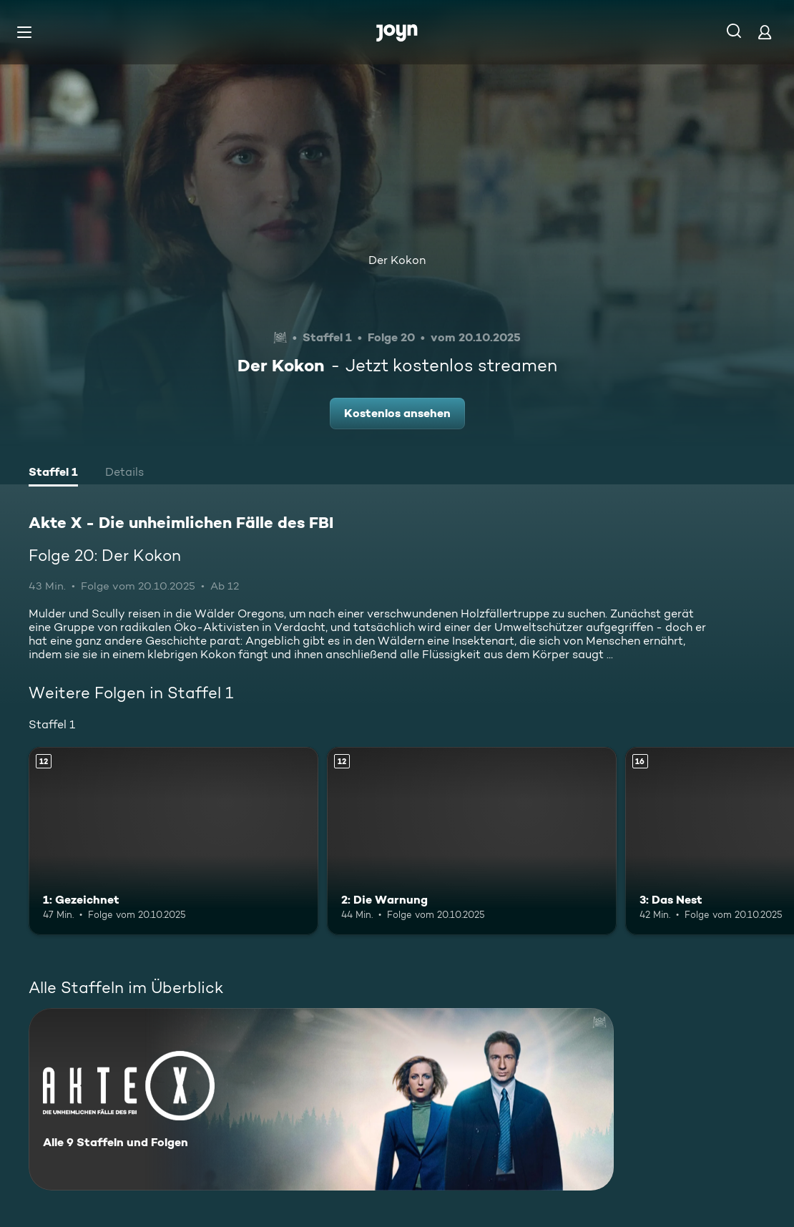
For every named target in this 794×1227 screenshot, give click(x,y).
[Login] (765, 31)
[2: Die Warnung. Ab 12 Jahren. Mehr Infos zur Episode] (472, 841)
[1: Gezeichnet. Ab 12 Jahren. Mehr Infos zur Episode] (173, 841)
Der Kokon (397, 260)
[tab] (53, 474)
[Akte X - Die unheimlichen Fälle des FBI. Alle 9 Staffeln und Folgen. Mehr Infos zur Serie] (321, 1099)
